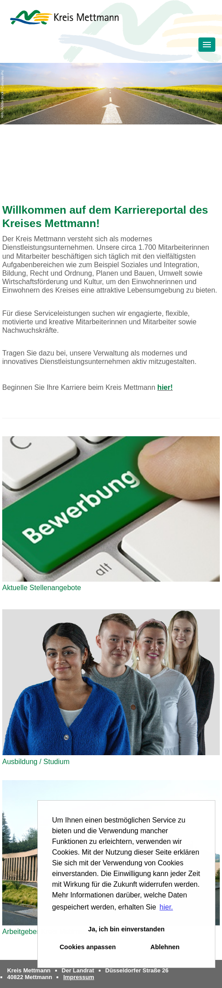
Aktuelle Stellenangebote (41, 587)
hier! (165, 387)
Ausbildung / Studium (35, 761)
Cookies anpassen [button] (88, 947)
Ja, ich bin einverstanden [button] (126, 929)
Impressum (78, 977)
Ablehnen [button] (165, 947)
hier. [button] (166, 907)
